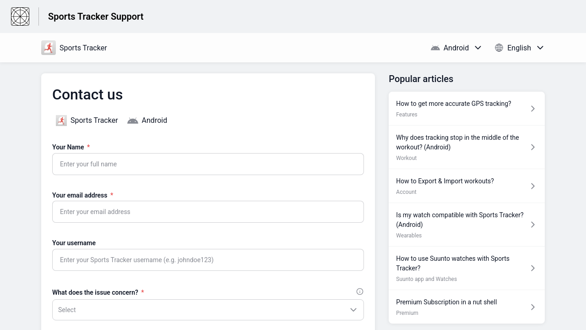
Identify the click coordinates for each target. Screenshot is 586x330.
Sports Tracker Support (95, 16)
